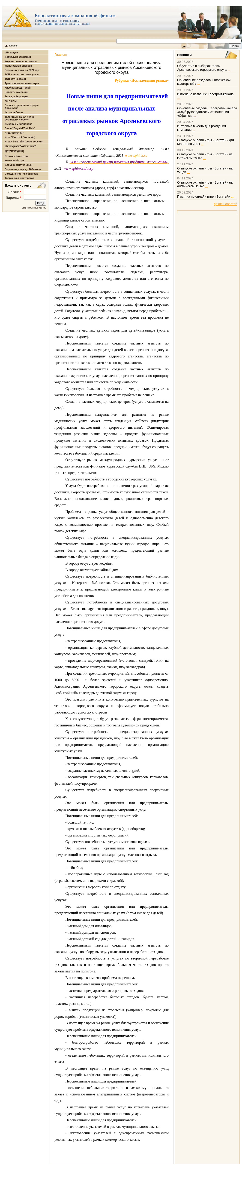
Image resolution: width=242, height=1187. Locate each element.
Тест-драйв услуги (16, 96)
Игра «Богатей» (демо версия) (23, 141)
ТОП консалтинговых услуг (22, 74)
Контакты (11, 100)
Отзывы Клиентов (16, 156)
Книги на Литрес (15, 160)
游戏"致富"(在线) (14, 151)
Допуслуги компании (18, 56)
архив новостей (225, 204)
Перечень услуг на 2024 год (22, 70)
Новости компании (16, 92)
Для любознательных (18, 164)
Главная (13, 45)
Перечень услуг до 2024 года (23, 169)
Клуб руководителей (17, 87)
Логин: (14, 192)
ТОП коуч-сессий (15, 78)
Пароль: (13, 198)
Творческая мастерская (19, 178)
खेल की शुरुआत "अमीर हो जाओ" (20, 146)
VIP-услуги (11, 52)
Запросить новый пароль (34, 208)
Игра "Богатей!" (14, 132)
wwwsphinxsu (136, 155)
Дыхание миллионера (18, 124)
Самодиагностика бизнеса (21, 173)
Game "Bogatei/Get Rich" (20, 128)
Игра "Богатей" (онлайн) (20, 137)
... (228, 69)
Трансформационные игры (22, 83)
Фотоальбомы (14, 112)
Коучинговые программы (21, 61)
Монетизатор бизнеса (18, 65)
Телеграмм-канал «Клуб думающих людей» (20, 118)
